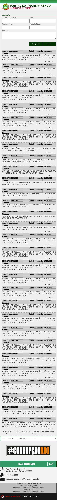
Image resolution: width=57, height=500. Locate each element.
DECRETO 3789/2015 (10, 64)
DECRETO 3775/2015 (10, 234)
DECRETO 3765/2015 (10, 367)
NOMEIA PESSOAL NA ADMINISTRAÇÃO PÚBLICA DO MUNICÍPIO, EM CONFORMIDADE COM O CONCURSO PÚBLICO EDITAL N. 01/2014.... (29, 57)
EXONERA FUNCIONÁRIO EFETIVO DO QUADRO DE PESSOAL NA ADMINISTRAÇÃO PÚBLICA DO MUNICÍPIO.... (29, 161)
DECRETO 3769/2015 (10, 314)
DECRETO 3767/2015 (10, 341)
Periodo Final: (35, 24)
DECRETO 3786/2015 (10, 104)
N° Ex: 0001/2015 (9, 18)
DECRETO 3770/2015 (10, 301)
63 (31, 431)
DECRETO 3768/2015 (10, 327)
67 (41, 431)
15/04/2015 (40, 234)
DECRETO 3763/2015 (10, 394)
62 (29, 431)
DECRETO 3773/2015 (10, 261)
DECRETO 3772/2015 (10, 274)
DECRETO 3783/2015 (10, 144)
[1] (16, 431)
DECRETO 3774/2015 (10, 248)
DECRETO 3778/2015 (10, 200)
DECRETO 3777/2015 (10, 212)
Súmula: (5, 31)
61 (27, 431)
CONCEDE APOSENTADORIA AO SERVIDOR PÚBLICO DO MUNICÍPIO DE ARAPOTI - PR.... (29, 217)
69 (46, 431)
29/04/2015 (40, 51)
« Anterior (21, 431)
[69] (35, 433)
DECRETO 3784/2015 (10, 131)
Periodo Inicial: (8, 24)
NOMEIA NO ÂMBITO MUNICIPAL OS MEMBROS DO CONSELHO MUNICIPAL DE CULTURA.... (29, 149)
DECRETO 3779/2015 (10, 189)
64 (34, 431)
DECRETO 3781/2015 (10, 167)
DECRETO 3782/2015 (10, 155)
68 (43, 431)
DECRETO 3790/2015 (10, 51)
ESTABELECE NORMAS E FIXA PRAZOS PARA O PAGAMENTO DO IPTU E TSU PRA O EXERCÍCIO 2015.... (29, 412)
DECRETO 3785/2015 (10, 117)
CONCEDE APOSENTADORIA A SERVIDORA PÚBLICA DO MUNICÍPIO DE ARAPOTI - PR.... (29, 183)
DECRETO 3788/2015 (10, 78)
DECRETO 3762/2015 (10, 407)
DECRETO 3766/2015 (10, 354)
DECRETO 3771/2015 (10, 287)
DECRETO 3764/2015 (10, 380)
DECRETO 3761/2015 (10, 418)
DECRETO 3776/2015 (10, 223)
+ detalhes (49, 61)
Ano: (31, 18)
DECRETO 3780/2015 (10, 178)
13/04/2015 (40, 418)
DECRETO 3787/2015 (10, 91)
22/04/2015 (40, 155)
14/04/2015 (40, 407)
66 (38, 431)
